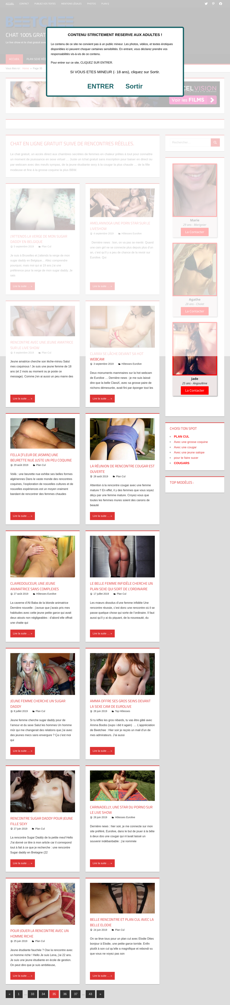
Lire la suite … (21, 398)
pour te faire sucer (186, 457)
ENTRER (100, 86)
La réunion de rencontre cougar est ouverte (122, 468)
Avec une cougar (185, 447)
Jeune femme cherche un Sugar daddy (40, 704)
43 (90, 994)
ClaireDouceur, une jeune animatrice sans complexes (36, 586)
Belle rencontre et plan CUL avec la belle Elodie (118, 922)
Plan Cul (41, 470)
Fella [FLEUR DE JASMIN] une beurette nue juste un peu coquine (36, 460)
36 (65, 994)
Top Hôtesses (122, 711)
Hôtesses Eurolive (132, 363)
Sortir (134, 86)
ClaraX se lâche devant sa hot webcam (119, 356)
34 (43, 994)
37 (75, 994)
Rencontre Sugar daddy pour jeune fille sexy (39, 821)
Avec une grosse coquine (191, 442)
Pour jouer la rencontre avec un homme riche (39, 934)
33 (32, 994)
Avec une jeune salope (189, 452)
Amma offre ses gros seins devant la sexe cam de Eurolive (120, 704)
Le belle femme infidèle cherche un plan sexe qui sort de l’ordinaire (121, 588)
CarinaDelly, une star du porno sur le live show (120, 810)
